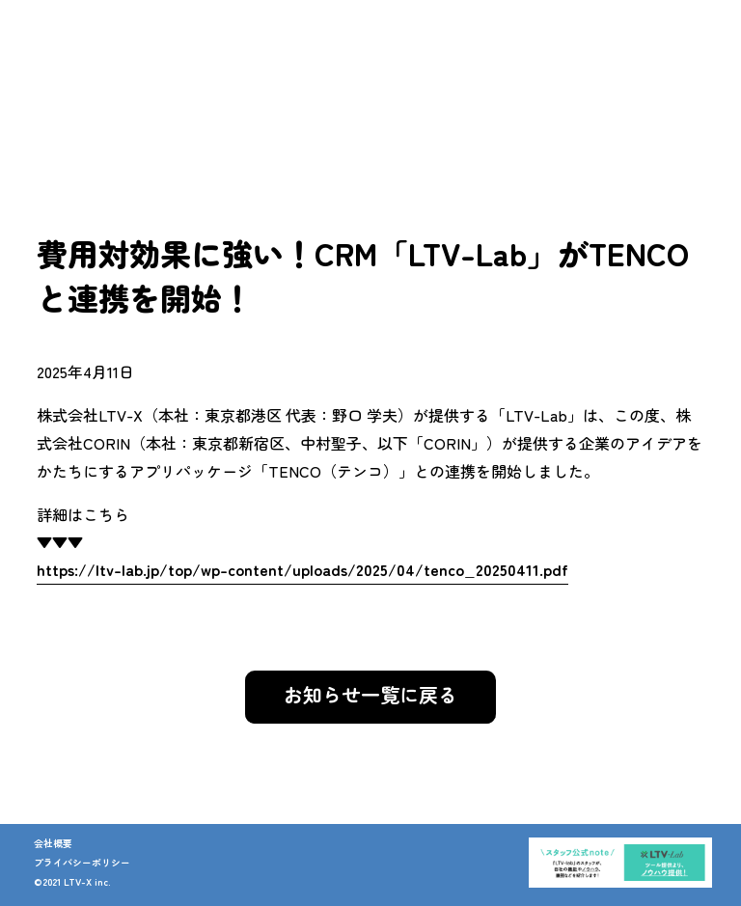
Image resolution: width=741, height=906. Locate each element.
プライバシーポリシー (82, 862)
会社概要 (53, 843)
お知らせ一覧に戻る (370, 694)
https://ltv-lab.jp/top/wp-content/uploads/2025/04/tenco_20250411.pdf (302, 569)
